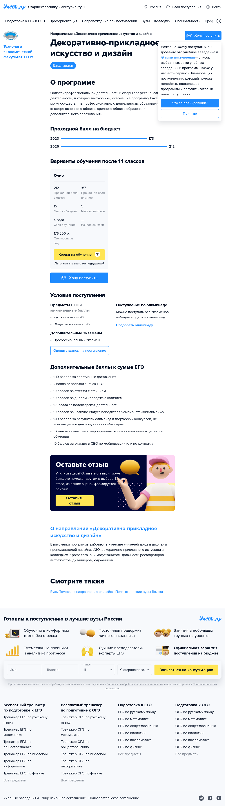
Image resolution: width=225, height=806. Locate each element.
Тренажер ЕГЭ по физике (24, 773)
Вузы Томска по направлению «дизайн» (82, 592)
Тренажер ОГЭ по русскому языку (83, 720)
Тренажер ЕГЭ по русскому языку (25, 720)
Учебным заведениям (21, 798)
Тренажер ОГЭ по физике (81, 773)
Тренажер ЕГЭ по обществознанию (17, 744)
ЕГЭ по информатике (135, 740)
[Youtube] (218, 798)
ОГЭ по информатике (192, 740)
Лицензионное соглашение (64, 798)
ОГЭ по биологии (189, 733)
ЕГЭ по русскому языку (137, 712)
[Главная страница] (14, 7)
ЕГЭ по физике (130, 747)
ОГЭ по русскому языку (194, 712)
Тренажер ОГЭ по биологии (83, 754)
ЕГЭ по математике (133, 719)
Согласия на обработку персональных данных (135, 684)
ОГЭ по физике (187, 747)
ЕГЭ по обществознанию (138, 726)
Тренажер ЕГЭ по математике (17, 732)
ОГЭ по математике (191, 719)
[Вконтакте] (201, 798)
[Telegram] (210, 798)
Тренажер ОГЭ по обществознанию (75, 744)
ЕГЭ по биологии (131, 733)
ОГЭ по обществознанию (195, 726)
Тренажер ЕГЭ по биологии (26, 754)
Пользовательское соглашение (114, 798)
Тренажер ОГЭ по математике (75, 732)
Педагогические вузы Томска (139, 592)
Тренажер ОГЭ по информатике (75, 764)
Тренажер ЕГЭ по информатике (17, 764)
